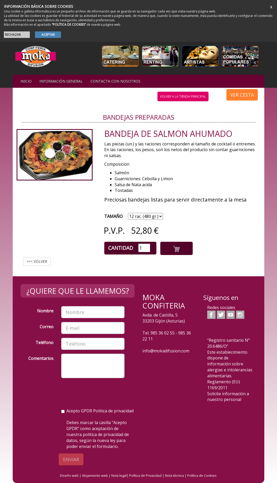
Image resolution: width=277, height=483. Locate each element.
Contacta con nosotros (116, 81)
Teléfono (44, 342)
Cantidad (120, 247)
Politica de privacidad (113, 411)
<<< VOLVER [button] (36, 261)
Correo (46, 327)
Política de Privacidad (145, 475)
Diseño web (69, 475)
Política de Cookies (202, 475)
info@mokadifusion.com (165, 351)
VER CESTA (242, 95)
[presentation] (100, 392)
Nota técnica (174, 475)
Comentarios (40, 358)
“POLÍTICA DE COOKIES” (69, 24)
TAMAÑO (113, 216)
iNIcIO (26, 81)
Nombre (45, 311)
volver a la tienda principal (183, 96)
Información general (61, 81)
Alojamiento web (95, 475)
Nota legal (119, 475)
